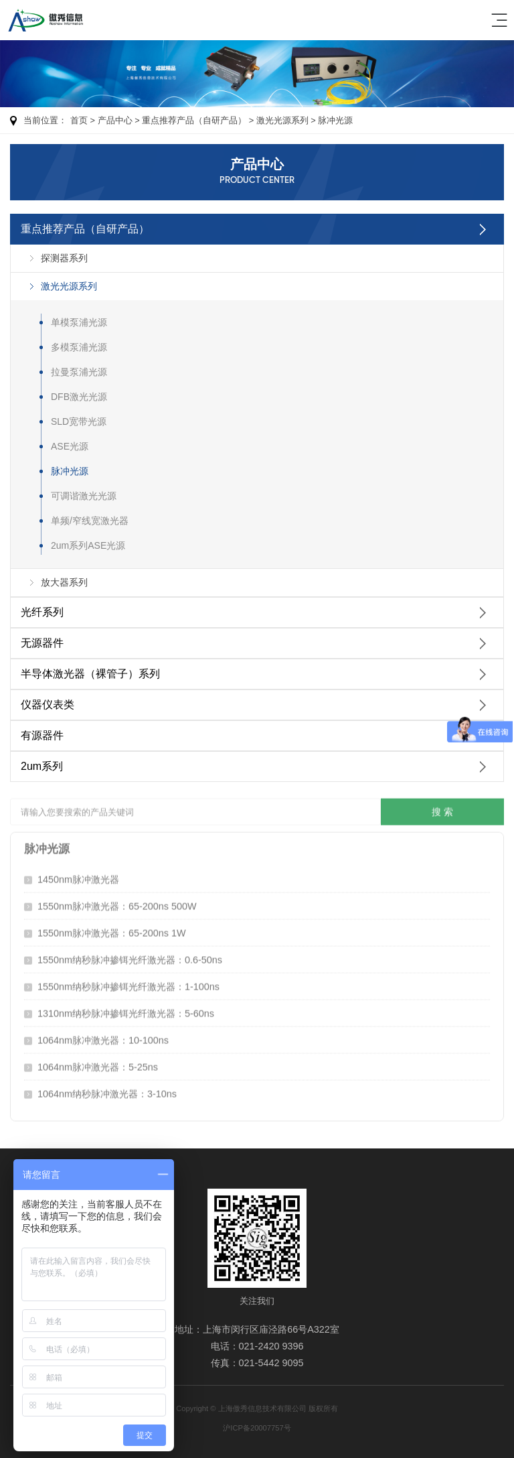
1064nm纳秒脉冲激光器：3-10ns (107, 1090)
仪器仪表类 (47, 704)
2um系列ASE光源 (88, 545)
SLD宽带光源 (78, 421)
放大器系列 (64, 582)
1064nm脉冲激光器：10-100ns (103, 1037)
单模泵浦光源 (79, 322)
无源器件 (42, 643)
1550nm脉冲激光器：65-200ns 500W (117, 903)
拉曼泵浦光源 (79, 372)
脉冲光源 (335, 120)
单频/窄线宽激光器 (89, 520)
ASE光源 (69, 446)
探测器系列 (64, 258)
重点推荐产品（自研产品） (194, 120)
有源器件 (42, 735)
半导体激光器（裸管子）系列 (90, 673)
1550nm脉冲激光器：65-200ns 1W (111, 930)
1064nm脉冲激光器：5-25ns (97, 1064)
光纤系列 (42, 612)
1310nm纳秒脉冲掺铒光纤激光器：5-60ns (125, 1010)
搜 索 (442, 808)
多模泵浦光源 (79, 347)
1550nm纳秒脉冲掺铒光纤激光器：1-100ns (128, 983)
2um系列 (42, 766)
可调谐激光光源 (83, 495)
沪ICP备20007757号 (256, 1428)
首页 (79, 120)
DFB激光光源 (79, 396)
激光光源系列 (282, 120)
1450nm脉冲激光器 (78, 876)
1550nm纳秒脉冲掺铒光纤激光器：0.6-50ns (129, 956)
